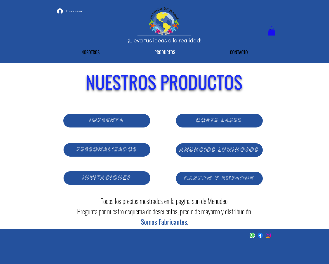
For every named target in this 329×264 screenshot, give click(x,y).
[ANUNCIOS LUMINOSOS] (219, 150)
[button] (271, 31)
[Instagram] (268, 235)
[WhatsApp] (252, 235)
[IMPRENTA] (106, 120)
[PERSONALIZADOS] (107, 150)
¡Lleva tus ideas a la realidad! (164, 41)
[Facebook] (260, 235)
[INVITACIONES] (107, 178)
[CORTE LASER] (219, 120)
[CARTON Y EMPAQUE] (219, 178)
